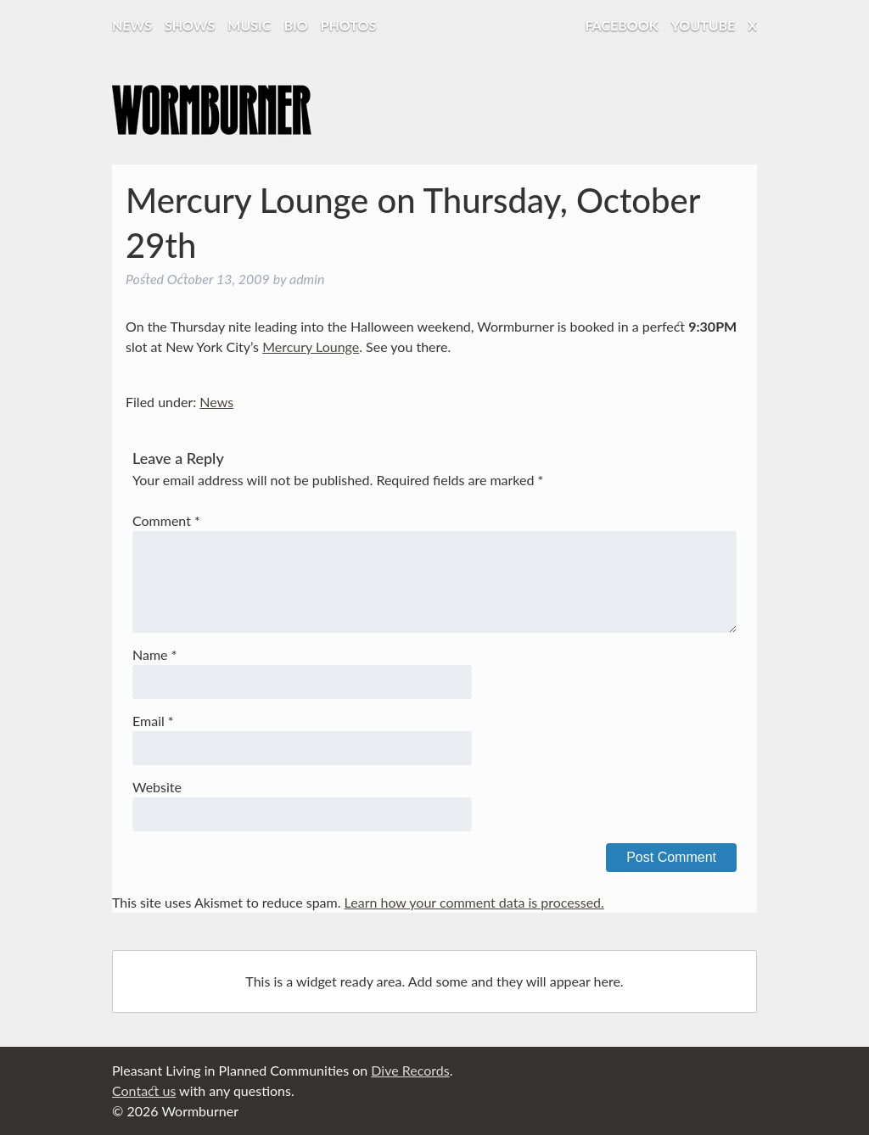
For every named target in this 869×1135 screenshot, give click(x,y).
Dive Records (410, 1070)
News (132, 25)
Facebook (622, 25)
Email (153, 721)
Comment (166, 520)
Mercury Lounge (310, 346)
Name (154, 654)
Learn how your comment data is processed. (474, 902)
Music (249, 25)
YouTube (703, 25)
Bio (295, 25)
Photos (349, 25)
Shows (190, 25)
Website (157, 787)
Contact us (144, 1090)
